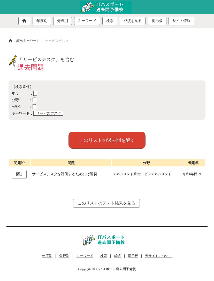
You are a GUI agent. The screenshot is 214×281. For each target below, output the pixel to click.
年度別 (41, 21)
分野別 (62, 21)
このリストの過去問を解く (107, 140)
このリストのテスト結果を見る (106, 203)
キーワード (87, 21)
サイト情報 (181, 21)
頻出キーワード (28, 41)
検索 (109, 21)
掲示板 (157, 21)
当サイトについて (158, 256)
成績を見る (133, 21)
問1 (19, 174)
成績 (117, 256)
